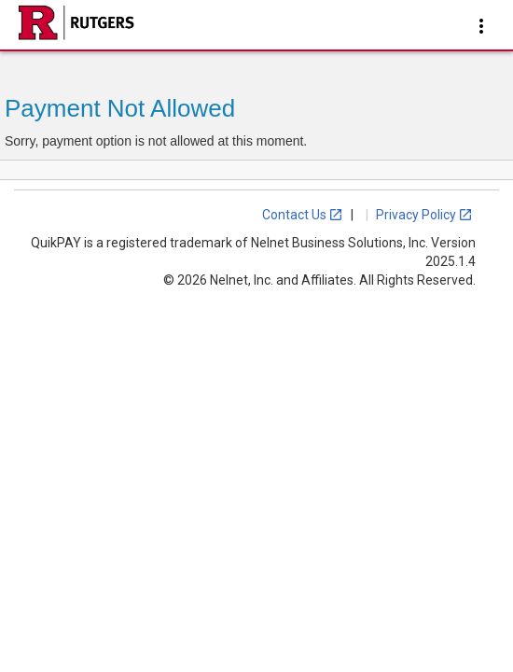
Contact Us (302, 214)
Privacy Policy (424, 214)
